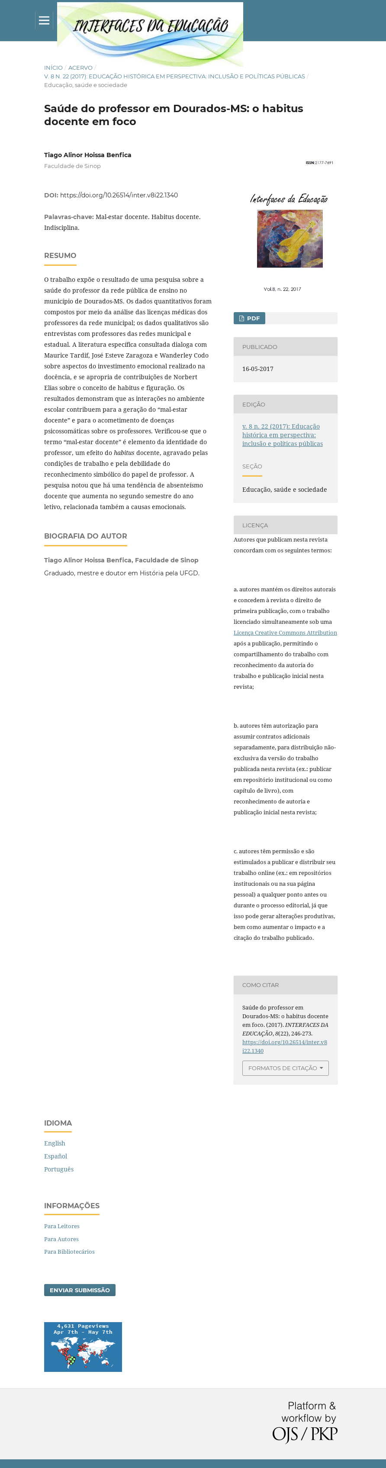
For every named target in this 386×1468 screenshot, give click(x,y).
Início (53, 67)
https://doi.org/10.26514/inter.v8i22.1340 (119, 195)
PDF (252, 318)
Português (59, 1169)
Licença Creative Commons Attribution (285, 632)
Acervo (80, 67)
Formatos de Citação (282, 1068)
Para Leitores (62, 1226)
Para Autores (61, 1239)
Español (55, 1156)
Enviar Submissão (80, 1290)
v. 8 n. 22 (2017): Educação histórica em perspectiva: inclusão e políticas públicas (174, 76)
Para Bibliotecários (69, 1251)
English (54, 1143)
